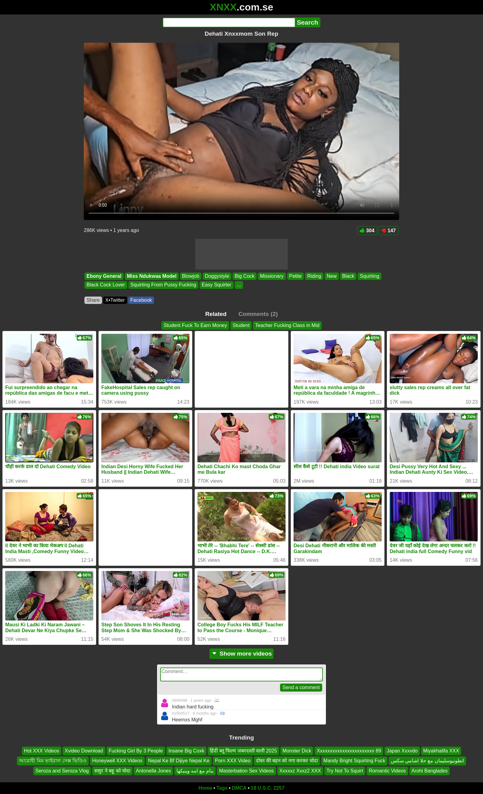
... (239, 285)
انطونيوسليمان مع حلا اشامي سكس (427, 761)
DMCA (239, 788)
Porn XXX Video (232, 761)
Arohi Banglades (430, 770)
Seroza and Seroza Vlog (62, 770)
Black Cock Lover (106, 285)
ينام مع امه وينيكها (195, 770)
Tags (222, 788)
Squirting (369, 276)
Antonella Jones (153, 770)
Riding (314, 276)
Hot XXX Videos (41, 750)
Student (241, 325)
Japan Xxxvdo (402, 750)
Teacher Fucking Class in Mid (287, 325)
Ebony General (104, 276)
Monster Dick (296, 750)
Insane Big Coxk (186, 750)
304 (367, 230)
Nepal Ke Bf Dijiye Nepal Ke (178, 761)
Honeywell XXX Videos (117, 761)
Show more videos (241, 653)
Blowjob (190, 276)
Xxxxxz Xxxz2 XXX (300, 770)
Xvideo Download (84, 750)
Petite (295, 276)
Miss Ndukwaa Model (152, 276)
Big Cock (244, 276)
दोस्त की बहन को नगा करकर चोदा (287, 761)
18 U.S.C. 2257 (267, 788)
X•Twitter (115, 300)
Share (93, 300)
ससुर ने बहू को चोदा (112, 770)
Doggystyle (217, 276)
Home (205, 788)
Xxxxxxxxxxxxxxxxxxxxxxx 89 (349, 750)
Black (348, 276)
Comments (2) (258, 314)
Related (215, 314)
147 (388, 230)
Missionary (271, 276)
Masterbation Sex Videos (246, 770)
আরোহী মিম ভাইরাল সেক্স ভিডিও (53, 761)
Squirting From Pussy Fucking (163, 285)
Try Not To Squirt (345, 770)
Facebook (141, 300)
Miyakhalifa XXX (441, 750)
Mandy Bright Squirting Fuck (354, 761)
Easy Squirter (216, 285)
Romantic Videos (387, 770)
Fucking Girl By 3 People (136, 750)
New (332, 276)
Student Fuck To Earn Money (195, 325)
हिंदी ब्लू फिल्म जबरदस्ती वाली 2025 (243, 750)
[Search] (229, 22)
